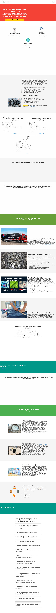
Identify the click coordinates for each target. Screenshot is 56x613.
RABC (27, 471)
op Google (33, 106)
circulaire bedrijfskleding (49, 244)
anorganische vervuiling (43, 444)
